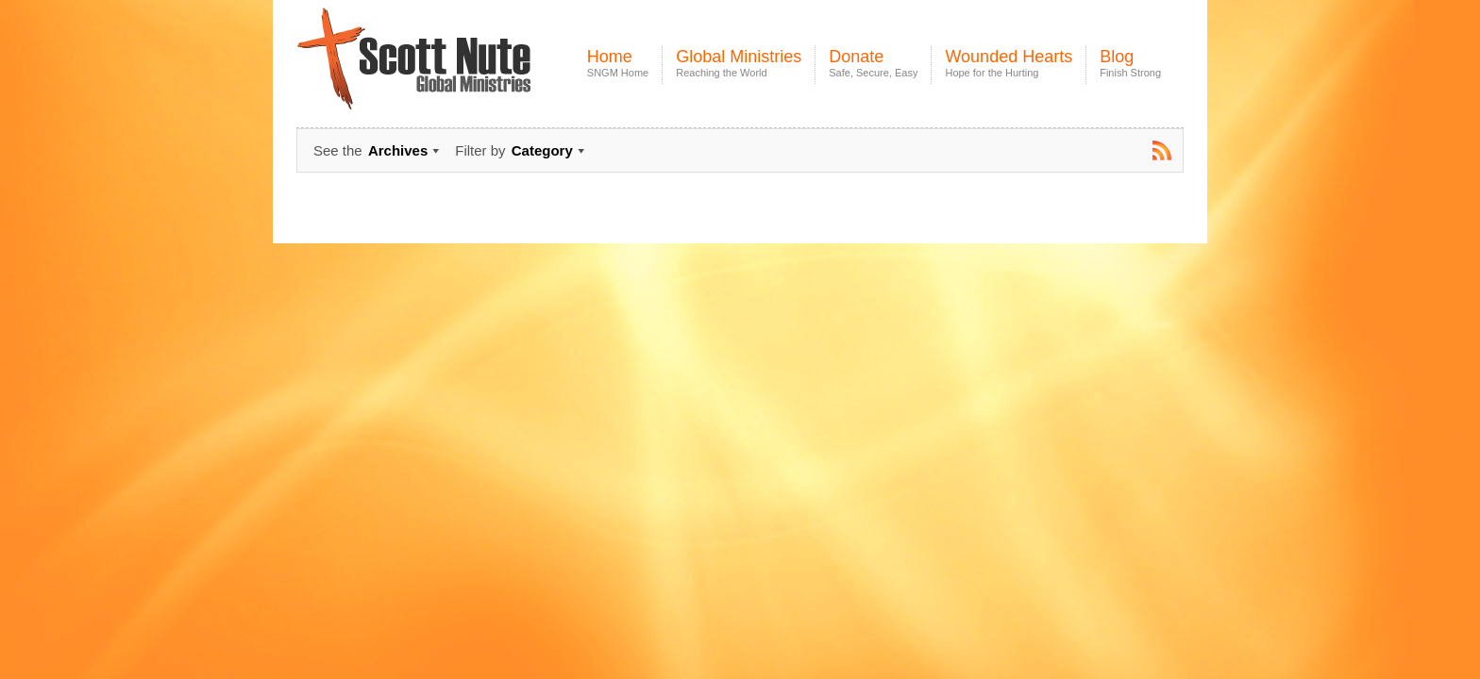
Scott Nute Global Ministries (457, 75)
